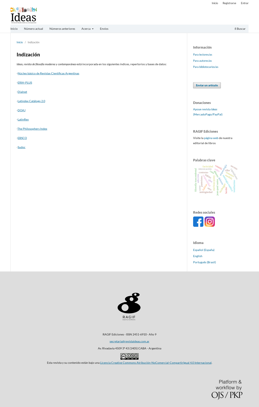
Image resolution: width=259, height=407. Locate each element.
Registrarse (229, 3)
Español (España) (203, 250)
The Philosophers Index (32, 128)
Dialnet (22, 91)
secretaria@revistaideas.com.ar (129, 341)
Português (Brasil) (204, 262)
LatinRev (23, 119)
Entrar (245, 3)
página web (211, 138)
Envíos (104, 28)
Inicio (14, 28)
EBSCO (22, 138)
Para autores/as (202, 60)
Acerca (86, 28)
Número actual (33, 28)
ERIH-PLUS (25, 82)
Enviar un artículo (207, 85)
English (197, 256)
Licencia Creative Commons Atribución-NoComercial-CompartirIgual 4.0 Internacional (156, 362)
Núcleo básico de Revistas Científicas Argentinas (48, 73)
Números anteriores (62, 28)
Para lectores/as (202, 54)
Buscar (240, 28)
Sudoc (21, 147)
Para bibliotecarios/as (205, 66)
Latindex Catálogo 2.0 (31, 101)
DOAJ (21, 110)
